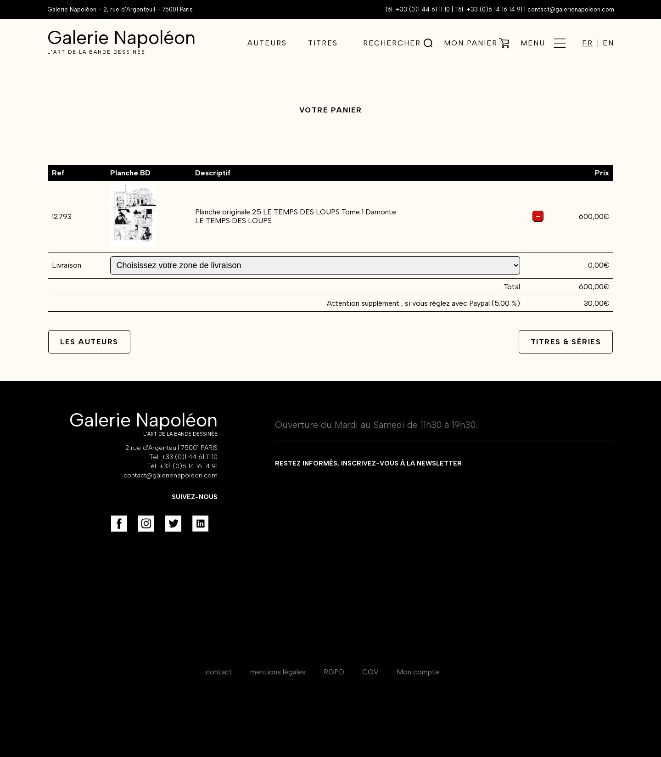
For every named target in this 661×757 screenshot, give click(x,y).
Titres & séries (566, 341)
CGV (370, 671)
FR (587, 43)
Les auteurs (89, 341)
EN (608, 43)
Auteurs (267, 43)
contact (219, 671)
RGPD (334, 671)
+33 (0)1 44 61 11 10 (423, 9)
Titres (323, 43)
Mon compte (418, 671)
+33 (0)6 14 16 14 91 (494, 9)
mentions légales (278, 671)
